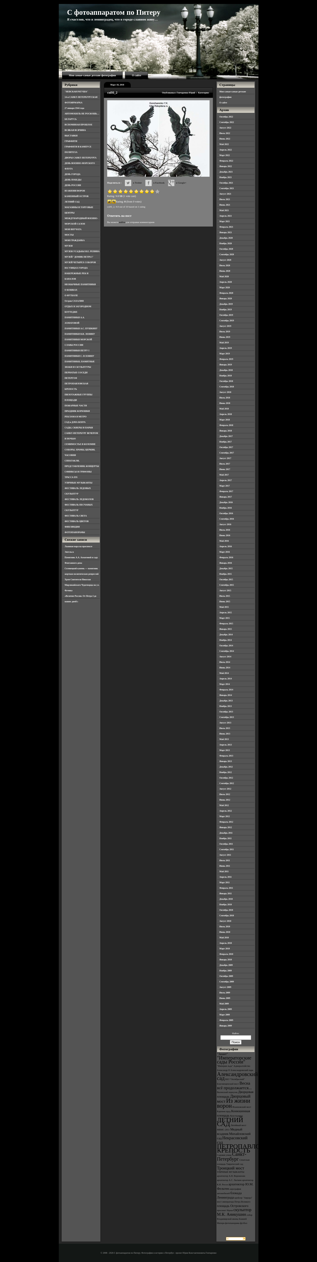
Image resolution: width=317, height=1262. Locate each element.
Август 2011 (225, 855)
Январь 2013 (225, 761)
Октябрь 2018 (226, 381)
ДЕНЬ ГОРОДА (73, 174)
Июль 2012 (224, 794)
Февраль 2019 (226, 359)
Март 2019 (224, 353)
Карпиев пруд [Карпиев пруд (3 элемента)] (224, 1111)
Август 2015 (225, 590)
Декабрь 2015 (226, 568)
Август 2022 (225, 127)
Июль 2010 (224, 926)
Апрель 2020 (225, 282)
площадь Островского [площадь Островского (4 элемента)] (233, 1206)
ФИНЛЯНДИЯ (72, 527)
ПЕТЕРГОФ (71, 378)
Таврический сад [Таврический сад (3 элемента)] (234, 1164)
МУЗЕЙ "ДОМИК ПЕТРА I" (79, 257)
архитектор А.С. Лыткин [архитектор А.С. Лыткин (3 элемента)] (229, 1180)
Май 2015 (224, 607)
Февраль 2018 (226, 425)
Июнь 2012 (224, 800)
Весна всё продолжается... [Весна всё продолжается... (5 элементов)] (234, 1085)
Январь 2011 (225, 893)
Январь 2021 (225, 232)
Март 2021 (224, 221)
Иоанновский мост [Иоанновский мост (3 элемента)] (241, 1107)
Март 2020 (224, 287)
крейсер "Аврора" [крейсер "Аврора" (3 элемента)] (243, 1198)
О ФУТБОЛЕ (71, 295)
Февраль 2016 (226, 557)
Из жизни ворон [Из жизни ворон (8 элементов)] (233, 1103)
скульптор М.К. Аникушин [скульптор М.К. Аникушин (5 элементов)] (234, 1212)
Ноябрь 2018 (225, 375)
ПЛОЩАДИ (71, 400)
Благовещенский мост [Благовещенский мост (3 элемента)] (228, 1084)
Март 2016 (224, 552)
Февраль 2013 (226, 756)
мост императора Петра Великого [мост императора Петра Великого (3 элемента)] (234, 1202)
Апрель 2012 (225, 811)
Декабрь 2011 (226, 833)
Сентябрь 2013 (226, 717)
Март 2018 (224, 419)
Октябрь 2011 (226, 844)
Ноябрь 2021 (225, 177)
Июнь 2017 (224, 469)
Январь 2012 (225, 827)
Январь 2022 (225, 166)
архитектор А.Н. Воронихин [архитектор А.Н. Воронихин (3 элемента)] (231, 1176)
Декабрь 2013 (226, 700)
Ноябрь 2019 (225, 309)
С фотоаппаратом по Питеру (113, 12)
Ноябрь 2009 (225, 970)
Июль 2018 (224, 397)
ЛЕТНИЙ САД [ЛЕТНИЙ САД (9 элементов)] (230, 1121)
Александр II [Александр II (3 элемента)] (223, 1070)
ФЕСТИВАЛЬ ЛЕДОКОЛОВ (79, 499)
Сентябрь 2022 (226, 122)
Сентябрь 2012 (226, 783)
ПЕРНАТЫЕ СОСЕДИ (76, 372)
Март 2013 (224, 750)
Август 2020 (225, 260)
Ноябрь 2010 (225, 904)
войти (122, 222)
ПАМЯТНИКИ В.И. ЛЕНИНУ (80, 334)
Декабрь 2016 (226, 502)
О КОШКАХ (71, 290)
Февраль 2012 (226, 822)
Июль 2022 (224, 133)
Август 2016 (225, 524)
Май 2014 (224, 673)
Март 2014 (224, 684)
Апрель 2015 (225, 612)
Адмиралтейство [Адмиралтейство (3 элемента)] (242, 1066)
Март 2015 (224, 618)
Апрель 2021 (225, 216)
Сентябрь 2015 (226, 585)
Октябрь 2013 (226, 711)
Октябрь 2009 (226, 976)
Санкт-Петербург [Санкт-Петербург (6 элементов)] (231, 1156)
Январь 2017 (225, 497)
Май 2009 (224, 1003)
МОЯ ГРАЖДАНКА (75, 240)
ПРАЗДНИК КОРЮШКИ (77, 411)
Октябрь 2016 (226, 513)
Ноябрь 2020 (225, 243)
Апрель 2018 (225, 414)
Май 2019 (224, 342)
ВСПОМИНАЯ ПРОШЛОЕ (78, 124)
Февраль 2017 (226, 491)
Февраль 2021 (226, 227)
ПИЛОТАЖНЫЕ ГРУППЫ (78, 394)
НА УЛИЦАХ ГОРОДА (76, 268)
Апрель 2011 (225, 877)
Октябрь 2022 (226, 116)
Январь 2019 (225, 364)
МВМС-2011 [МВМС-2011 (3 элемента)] (223, 1129)
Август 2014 (225, 656)
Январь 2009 (225, 1025)
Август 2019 (225, 326)
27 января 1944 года (74, 108)
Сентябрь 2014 (226, 651)
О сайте (136, 75)
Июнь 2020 (224, 271)
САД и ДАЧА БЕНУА (75, 422)
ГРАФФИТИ (71, 141)
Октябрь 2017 (226, 447)
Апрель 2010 (225, 943)
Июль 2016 (224, 530)
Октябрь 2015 (226, 579)
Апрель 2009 (225, 1009)
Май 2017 (224, 475)
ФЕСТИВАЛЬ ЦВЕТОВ (77, 521)
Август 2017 (225, 458)
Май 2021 (224, 210)
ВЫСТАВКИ (71, 135)
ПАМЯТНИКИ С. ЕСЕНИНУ (79, 356)
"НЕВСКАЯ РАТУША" (76, 91)
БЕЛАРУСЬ (71, 119)
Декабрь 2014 (226, 634)
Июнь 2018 (224, 403)
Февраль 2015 (226, 623)
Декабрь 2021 (226, 172)
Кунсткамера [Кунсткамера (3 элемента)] (236, 1116)
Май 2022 (224, 144)
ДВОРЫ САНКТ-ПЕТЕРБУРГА (81, 157)
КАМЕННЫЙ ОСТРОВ (77, 196)
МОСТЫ (69, 235)
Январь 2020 (225, 298)
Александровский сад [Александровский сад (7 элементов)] (237, 1076)
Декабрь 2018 (226, 370)
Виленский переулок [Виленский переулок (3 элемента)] (227, 1092)
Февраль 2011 (226, 888)
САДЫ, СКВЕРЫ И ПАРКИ (79, 427)
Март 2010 (224, 948)
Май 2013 (224, 739)
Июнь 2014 (224, 667)
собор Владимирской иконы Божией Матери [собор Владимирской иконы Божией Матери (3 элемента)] (234, 1219)
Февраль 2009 (226, 1020)
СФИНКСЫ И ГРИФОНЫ (78, 471)
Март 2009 (224, 1014)
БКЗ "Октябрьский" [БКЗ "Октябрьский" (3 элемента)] (235, 1079)
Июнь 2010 (224, 932)
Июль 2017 (224, 464)
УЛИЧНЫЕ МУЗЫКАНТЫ (78, 482)
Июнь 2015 (224, 601)
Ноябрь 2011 (225, 838)
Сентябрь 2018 (226, 386)
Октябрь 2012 (226, 778)
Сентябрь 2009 (226, 981)
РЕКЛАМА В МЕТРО (76, 416)
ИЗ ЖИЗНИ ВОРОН (75, 191)
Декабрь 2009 (226, 965)
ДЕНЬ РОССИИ (73, 185)
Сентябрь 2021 (226, 188)
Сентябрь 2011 (226, 849)
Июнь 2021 (224, 205)
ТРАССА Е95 (71, 477)
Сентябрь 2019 (226, 320)
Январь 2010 (225, 959)
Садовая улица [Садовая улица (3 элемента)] (224, 1155)
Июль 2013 (224, 728)
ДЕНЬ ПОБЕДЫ (73, 179)
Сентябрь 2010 (226, 915)
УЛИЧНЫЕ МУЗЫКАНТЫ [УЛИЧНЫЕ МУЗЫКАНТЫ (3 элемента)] (230, 1172)
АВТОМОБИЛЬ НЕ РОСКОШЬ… (82, 113)
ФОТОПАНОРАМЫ (75, 532)
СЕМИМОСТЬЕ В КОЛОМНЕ (80, 444)
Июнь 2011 (224, 866)
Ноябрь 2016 (225, 508)
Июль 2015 (224, 596)
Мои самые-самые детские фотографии (92, 75)
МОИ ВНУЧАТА (73, 229)
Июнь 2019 (224, 337)
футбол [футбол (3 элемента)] (243, 1223)
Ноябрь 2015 (225, 574)
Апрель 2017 (225, 480)
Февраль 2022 (226, 161)
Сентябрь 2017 (226, 453)
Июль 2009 (224, 992)
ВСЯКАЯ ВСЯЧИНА (75, 130)
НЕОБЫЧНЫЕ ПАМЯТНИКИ (80, 284)
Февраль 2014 (226, 689)
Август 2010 (225, 921)
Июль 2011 (224, 860)
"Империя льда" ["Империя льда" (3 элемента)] (225, 1066)
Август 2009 (225, 987)
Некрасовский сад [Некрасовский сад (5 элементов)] (232, 1140)
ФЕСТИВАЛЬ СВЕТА (76, 516)
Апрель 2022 (225, 150)
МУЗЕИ (69, 246)
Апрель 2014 (225, 678)
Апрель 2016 (225, 546)
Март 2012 (224, 816)
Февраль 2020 (226, 293)
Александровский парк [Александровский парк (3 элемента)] (241, 1070)
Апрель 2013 (225, 744)
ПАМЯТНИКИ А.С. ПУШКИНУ (81, 328)
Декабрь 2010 (226, 899)
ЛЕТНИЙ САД (72, 202)
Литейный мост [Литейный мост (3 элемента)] (238, 1125)
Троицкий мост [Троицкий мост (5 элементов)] (230, 1168)
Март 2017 (224, 486)
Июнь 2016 (224, 535)
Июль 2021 (224, 199)
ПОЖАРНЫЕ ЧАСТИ (76, 405)
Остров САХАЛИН (74, 301)
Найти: (235, 1033)
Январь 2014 (225, 695)
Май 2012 (224, 805)
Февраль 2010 (226, 954)
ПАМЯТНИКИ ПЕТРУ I (77, 350)
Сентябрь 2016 (226, 519)
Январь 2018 (225, 430)
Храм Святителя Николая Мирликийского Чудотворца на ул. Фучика (82, 585)
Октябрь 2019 (226, 315)
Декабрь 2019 (226, 304)
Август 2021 (225, 194)
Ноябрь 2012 (225, 772)
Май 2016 (224, 541)
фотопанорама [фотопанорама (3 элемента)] (232, 1223)
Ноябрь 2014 (225, 640)
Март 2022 (224, 155)
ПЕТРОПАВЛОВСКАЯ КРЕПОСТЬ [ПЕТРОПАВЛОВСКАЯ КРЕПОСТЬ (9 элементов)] (249, 1148)
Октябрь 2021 (226, 183)
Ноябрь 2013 (225, 706)
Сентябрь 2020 (226, 254)
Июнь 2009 (224, 998)
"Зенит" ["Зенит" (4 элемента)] (222, 1054)
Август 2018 (225, 392)
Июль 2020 (224, 265)
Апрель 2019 (225, 348)
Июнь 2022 (224, 139)
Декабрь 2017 (226, 436)
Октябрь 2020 (226, 249)
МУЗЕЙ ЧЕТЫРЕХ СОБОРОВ (80, 262)
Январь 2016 (225, 563)
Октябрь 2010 (226, 910)
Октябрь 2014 (226, 645)
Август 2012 (225, 789)
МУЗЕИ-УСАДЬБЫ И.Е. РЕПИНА (82, 251)
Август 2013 (225, 722)
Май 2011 (224, 871)
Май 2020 (224, 276)
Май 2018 (224, 408)
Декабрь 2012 (226, 767)
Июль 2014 (224, 662)
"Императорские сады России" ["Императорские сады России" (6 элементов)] (234, 1060)
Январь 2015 (225, 629)
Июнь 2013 (224, 733)
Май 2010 (224, 937)
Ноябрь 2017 (225, 441)
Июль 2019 (224, 331)
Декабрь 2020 (226, 238)
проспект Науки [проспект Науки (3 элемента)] (225, 1210)
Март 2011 (224, 882)
